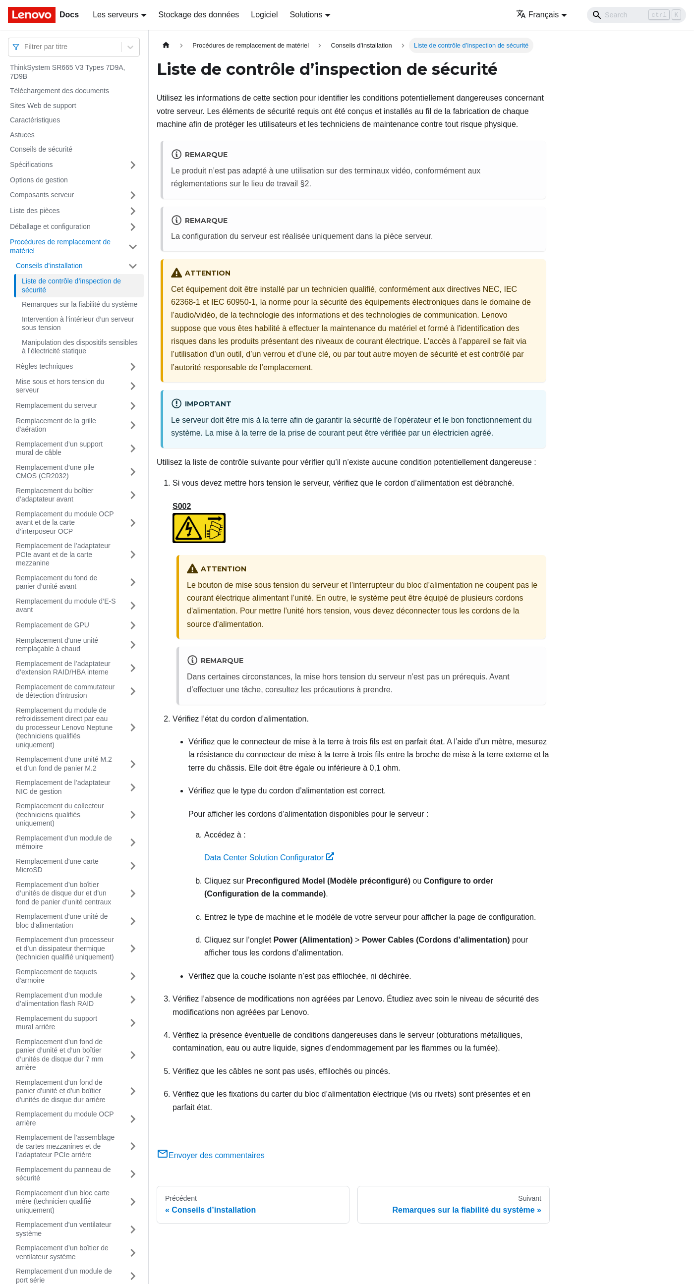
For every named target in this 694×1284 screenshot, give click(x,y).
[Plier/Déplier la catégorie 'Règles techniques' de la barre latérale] (133, 367)
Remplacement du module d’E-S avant (66, 605)
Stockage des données (199, 14)
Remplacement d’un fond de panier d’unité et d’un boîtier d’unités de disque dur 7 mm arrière (59, 1055)
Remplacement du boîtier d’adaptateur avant (54, 495)
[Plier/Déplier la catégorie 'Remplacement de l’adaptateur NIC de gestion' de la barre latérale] (133, 787)
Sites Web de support (43, 106)
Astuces (22, 135)
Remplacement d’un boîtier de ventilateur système (62, 1252)
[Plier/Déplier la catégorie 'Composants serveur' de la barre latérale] (133, 195)
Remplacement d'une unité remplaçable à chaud (57, 644)
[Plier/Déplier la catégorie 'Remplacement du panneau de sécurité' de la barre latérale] (133, 1174)
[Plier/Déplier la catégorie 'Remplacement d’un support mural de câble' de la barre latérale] (133, 448)
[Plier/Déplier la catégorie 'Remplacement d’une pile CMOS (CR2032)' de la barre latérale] (133, 472)
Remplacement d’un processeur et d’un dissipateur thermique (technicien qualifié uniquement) (65, 948)
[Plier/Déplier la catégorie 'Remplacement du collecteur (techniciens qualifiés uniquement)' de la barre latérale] (133, 815)
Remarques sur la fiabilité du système (79, 304)
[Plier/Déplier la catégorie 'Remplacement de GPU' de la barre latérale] (133, 625)
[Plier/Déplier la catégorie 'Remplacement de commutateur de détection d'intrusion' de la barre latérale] (133, 691)
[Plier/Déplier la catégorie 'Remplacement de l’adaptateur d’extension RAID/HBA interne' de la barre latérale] (133, 668)
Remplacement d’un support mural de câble (59, 448)
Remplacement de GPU (52, 625)
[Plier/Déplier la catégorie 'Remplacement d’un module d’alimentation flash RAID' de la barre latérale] (133, 999)
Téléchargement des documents (59, 91)
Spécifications (31, 164)
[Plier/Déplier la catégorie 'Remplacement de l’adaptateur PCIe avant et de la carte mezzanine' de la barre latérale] (133, 555)
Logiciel (264, 14)
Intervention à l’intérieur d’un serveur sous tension (78, 323)
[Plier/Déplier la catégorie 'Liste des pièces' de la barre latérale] (133, 211)
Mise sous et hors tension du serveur (60, 386)
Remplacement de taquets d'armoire (56, 976)
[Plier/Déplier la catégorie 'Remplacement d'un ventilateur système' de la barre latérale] (133, 1229)
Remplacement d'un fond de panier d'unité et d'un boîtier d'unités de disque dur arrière (61, 1091)
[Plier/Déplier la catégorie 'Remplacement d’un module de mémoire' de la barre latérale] (133, 842)
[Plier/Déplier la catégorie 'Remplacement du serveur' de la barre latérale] (133, 406)
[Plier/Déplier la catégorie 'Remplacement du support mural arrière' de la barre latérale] (133, 1023)
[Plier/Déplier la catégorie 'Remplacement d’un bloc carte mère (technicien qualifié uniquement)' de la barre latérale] (133, 1202)
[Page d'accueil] (166, 45)
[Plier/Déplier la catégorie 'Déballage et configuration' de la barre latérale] (133, 227)
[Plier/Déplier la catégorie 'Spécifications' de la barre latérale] (133, 165)
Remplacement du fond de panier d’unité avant (56, 582)
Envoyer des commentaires (211, 1155)
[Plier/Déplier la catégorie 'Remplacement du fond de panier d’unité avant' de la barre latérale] (133, 582)
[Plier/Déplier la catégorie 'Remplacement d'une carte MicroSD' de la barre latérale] (133, 866)
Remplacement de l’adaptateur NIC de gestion (63, 787)
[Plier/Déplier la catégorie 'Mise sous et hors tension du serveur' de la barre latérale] (133, 386)
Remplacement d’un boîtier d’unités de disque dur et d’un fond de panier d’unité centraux (63, 893)
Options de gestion (39, 180)
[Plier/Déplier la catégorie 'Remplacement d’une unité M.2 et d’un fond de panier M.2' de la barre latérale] (133, 764)
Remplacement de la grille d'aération (56, 425)
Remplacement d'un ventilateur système (64, 1229)
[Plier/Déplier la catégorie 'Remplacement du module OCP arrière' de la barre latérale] (133, 1118)
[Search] (636, 15)
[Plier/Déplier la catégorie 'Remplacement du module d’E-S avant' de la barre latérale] (133, 605)
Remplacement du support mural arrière (56, 1022)
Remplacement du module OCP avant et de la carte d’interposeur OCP (65, 522)
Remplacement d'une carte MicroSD (57, 865)
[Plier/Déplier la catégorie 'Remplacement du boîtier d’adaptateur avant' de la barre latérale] (133, 495)
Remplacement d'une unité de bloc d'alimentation (62, 920)
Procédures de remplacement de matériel (60, 246)
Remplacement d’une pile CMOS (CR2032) (55, 471)
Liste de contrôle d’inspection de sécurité (71, 285)
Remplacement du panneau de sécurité (63, 1174)
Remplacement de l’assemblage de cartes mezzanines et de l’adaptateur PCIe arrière (65, 1146)
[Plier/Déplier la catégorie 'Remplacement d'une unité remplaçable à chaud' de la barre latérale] (133, 645)
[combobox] (25, 47)
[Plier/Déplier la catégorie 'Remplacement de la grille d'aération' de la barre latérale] (133, 425)
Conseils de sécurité (41, 149)
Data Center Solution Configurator (269, 857)
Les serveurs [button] (115, 14)
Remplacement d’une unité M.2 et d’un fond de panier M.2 (64, 763)
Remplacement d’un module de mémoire (64, 842)
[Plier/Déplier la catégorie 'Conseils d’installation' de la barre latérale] (133, 266)
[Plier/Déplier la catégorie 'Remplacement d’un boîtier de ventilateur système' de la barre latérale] (133, 1252)
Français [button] (537, 14)
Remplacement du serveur (56, 405)
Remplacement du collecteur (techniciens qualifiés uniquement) (60, 814)
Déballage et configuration (50, 226)
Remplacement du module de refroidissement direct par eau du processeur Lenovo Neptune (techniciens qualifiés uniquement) (64, 727)
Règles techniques (44, 366)
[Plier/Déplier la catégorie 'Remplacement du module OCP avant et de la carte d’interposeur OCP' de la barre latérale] (133, 523)
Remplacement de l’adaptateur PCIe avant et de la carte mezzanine (63, 554)
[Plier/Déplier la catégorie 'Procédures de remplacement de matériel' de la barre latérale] (133, 246)
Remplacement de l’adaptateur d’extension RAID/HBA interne (63, 668)
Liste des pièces (34, 211)
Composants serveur (42, 195)
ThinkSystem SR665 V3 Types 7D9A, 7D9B (67, 71)
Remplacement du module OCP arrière (65, 1118)
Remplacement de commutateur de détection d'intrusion (65, 691)
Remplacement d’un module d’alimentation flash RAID (59, 999)
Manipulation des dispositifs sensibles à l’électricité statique (79, 346)
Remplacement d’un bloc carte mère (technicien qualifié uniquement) (63, 1201)
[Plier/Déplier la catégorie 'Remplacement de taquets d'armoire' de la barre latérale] (133, 976)
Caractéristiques (35, 120)
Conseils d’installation (49, 266)
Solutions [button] (306, 14)
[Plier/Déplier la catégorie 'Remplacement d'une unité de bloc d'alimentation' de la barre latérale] (133, 921)
